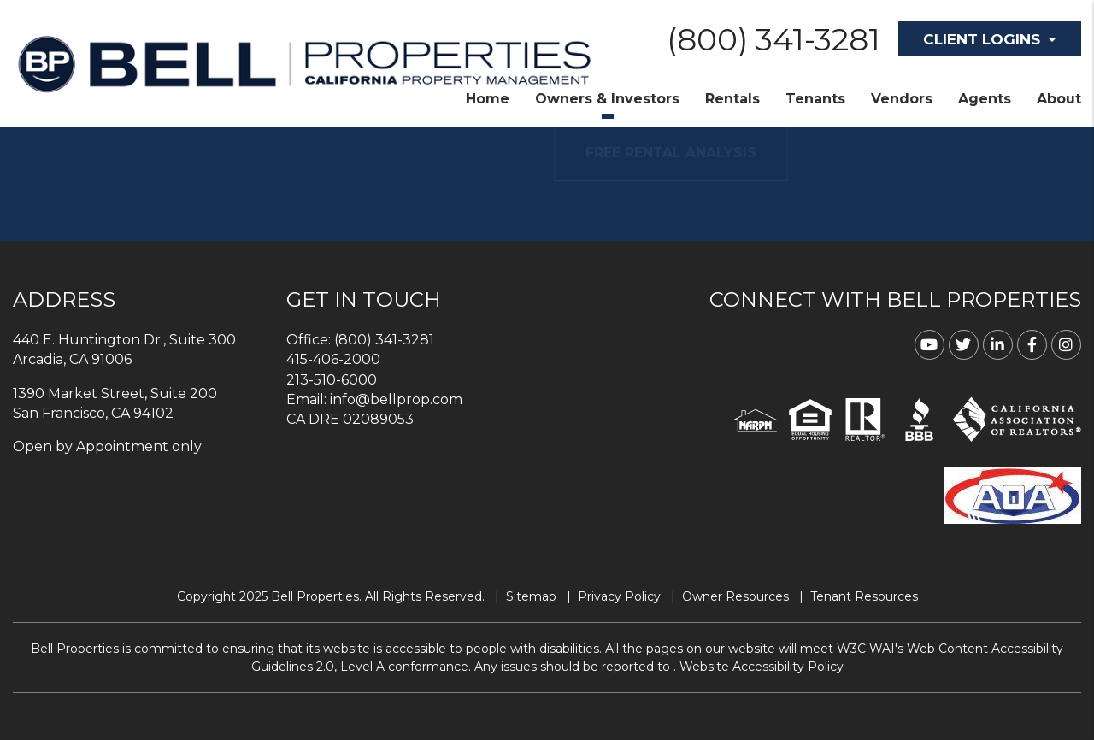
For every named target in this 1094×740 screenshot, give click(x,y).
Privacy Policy (619, 596)
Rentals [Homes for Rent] (732, 99)
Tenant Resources (864, 596)
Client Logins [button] (981, 39)
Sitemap (531, 596)
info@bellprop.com (396, 399)
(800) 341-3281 (773, 39)
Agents (984, 99)
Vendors (901, 99)
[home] (304, 63)
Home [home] (487, 99)
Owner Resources (735, 596)
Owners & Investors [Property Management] (607, 99)
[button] (929, 345)
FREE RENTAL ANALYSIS (696, 152)
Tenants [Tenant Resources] (815, 99)
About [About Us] (1059, 99)
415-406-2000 (333, 359)
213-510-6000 (331, 380)
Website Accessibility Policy (761, 666)
